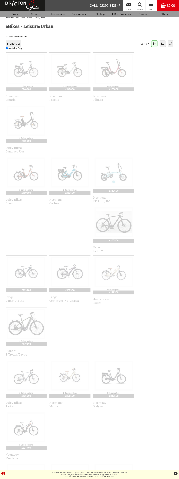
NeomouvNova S (12, 301)
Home (9, 432)
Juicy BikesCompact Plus (143, 97)
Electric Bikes (20, 18)
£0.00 (168, 6)
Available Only (15, 49)
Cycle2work (11, 440)
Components (79, 14)
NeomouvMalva (55, 250)
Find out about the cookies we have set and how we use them (89, 476)
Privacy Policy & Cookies (16, 453)
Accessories (57, 14)
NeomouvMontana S (141, 250)
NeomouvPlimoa (97, 97)
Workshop (11, 442)
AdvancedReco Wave (55, 405)
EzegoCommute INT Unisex (63, 197)
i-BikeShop (90, 468)
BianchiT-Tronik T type (144, 199)
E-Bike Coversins (121, 14)
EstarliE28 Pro (139, 146)
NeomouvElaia (55, 299)
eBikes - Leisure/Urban (36, 18)
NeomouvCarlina (55, 148)
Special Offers (12, 444)
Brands (143, 14)
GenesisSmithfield (13, 354)
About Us (11, 446)
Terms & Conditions (15, 451)
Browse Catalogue (14, 436)
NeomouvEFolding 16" (99, 146)
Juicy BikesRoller (99, 199)
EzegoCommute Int (15, 197)
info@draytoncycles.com (78, 446)
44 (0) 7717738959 (73, 444)
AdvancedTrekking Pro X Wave (21, 402)
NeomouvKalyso (97, 250)
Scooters (36, 14)
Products (9, 18)
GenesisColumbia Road (144, 299)
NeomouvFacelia (55, 97)
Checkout (11, 434)
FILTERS (13, 44)
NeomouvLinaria (12, 97)
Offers (164, 14)
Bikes (15, 14)
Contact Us (11, 448)
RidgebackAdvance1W (56, 354)
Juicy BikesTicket (14, 250)
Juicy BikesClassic (14, 148)
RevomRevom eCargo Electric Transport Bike (106, 303)
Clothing (100, 14)
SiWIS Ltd (117, 468)
